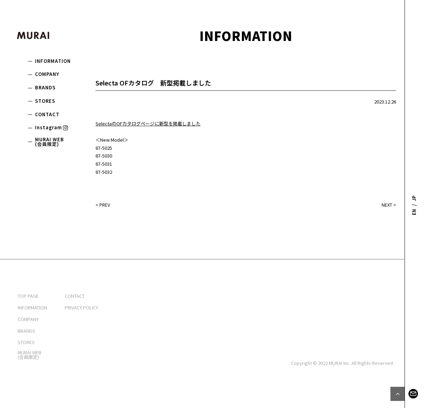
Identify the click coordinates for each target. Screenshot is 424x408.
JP (414, 198)
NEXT (387, 205)
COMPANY (47, 74)
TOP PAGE (28, 314)
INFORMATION (53, 61)
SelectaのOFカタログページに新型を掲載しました (148, 124)
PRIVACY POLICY (81, 326)
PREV (104, 205)
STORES (45, 100)
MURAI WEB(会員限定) (49, 141)
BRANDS (45, 87)
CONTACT (47, 114)
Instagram (52, 127)
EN (414, 212)
